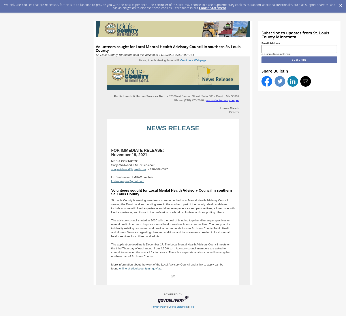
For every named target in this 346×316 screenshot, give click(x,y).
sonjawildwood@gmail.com (128, 169)
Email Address (270, 43)
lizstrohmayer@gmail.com (127, 181)
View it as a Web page (193, 60)
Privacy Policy (159, 306)
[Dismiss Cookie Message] (340, 4)
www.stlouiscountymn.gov (222, 100)
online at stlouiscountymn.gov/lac (140, 268)
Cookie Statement (212, 8)
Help (192, 306)
